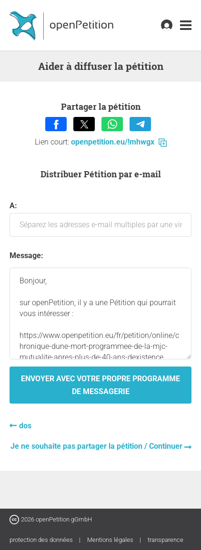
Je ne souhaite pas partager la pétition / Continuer (97, 446)
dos (25, 425)
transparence (165, 539)
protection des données (42, 539)
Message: (26, 255)
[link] (185, 25)
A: (100, 219)
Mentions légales (111, 539)
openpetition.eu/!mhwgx (119, 141)
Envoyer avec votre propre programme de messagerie (100, 385)
